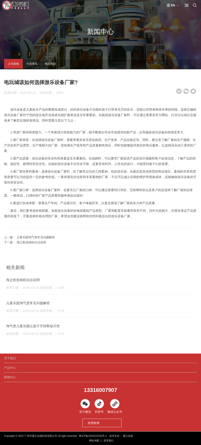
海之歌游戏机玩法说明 (31, 242)
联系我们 (109, 440)
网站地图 (94, 440)
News (101, 39)
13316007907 (100, 390)
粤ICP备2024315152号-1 (93, 435)
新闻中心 (10, 377)
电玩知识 (55, 64)
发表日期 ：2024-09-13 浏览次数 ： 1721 (35, 333)
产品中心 (10, 367)
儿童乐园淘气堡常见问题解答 (36, 237)
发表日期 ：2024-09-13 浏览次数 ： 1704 (35, 310)
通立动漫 (128, 435)
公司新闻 (14, 64)
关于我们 (10, 358)
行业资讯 (35, 64)
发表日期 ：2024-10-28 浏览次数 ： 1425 (35, 287)
